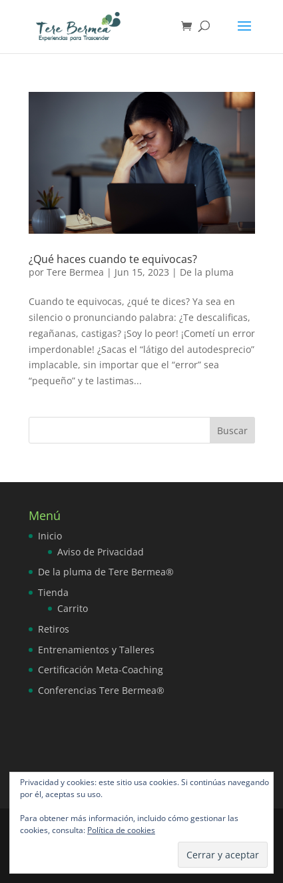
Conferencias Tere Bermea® (101, 690)
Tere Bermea (75, 272)
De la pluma (207, 272)
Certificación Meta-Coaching (100, 669)
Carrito (72, 608)
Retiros (53, 629)
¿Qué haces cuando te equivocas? (113, 259)
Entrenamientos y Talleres (96, 649)
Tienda (53, 592)
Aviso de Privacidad (100, 551)
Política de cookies (121, 830)
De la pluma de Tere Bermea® (106, 571)
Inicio (50, 535)
